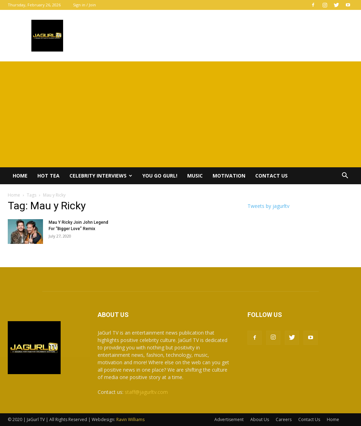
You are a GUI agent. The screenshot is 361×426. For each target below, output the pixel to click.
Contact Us (271, 175)
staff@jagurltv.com (146, 392)
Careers (284, 419)
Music (195, 175)
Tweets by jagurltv (268, 206)
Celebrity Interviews (100, 175)
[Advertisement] (180, 114)
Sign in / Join (84, 4)
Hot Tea (48, 175)
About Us (259, 419)
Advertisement (229, 419)
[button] (344, 176)
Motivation (229, 175)
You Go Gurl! (159, 175)
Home (20, 175)
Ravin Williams (131, 419)
